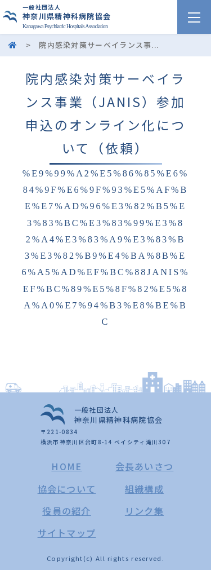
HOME (66, 466)
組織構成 (144, 489)
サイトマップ (67, 533)
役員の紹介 (66, 511)
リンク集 (144, 511)
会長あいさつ (144, 466)
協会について (67, 489)
